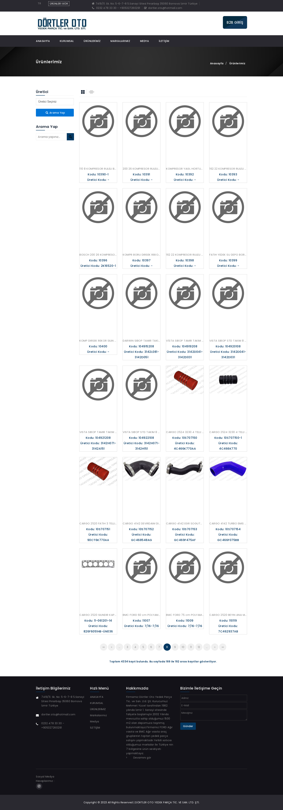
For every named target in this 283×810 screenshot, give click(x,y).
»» (223, 647)
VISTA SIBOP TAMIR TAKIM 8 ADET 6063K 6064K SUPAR (98, 432)
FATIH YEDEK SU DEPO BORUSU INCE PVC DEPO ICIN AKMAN (228, 255)
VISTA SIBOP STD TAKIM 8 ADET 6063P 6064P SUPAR (141, 432)
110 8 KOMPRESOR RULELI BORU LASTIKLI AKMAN (98, 169)
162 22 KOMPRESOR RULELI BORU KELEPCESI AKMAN (185, 255)
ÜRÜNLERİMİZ (92, 41)
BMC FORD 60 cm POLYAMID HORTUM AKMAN (141, 615)
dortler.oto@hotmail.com (163, 8)
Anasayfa (217, 63)
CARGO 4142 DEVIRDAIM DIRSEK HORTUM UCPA (141, 523)
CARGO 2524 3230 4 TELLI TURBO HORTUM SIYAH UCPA (228, 432)
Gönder (188, 726)
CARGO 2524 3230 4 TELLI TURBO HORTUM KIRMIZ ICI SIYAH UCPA (185, 432)
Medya (144, 41)
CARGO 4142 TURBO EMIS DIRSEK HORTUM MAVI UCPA (228, 523)
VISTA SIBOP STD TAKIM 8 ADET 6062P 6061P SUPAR (228, 340)
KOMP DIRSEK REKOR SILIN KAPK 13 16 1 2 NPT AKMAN (98, 340)
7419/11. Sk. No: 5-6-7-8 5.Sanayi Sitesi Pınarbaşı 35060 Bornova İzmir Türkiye (145, 3)
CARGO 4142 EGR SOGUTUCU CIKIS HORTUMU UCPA (185, 523)
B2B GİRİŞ (235, 22)
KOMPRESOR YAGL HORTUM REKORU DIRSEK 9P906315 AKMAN (185, 169)
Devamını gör (142, 757)
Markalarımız (120, 41)
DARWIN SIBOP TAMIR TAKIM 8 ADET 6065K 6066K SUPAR (141, 340)
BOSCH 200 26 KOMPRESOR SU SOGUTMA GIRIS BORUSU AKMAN (98, 255)
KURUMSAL (67, 41)
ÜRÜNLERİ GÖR (59, 3)
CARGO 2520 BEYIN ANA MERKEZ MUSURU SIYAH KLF (228, 615)
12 (199, 647)
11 (191, 647)
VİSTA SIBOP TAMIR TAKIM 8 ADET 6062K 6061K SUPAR (185, 340)
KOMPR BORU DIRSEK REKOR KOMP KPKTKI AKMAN (141, 255)
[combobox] (40, 3)
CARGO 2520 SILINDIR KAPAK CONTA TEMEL (98, 615)
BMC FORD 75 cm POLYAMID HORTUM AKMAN (185, 615)
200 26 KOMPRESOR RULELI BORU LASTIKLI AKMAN (141, 169)
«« (104, 647)
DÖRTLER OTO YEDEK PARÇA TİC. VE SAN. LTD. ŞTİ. (167, 802)
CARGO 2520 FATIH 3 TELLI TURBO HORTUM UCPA (98, 523)
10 (183, 647)
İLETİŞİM (164, 41)
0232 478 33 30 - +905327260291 (116, 8)
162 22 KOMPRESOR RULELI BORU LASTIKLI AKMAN (228, 169)
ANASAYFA (43, 41)
